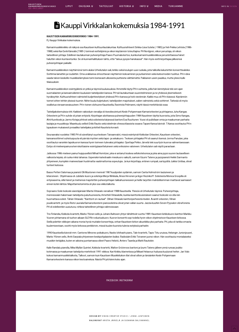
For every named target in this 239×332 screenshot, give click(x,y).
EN (235, 6)
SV (231, 6)
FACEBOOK (112, 280)
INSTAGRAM (126, 280)
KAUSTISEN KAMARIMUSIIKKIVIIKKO (42, 6)
